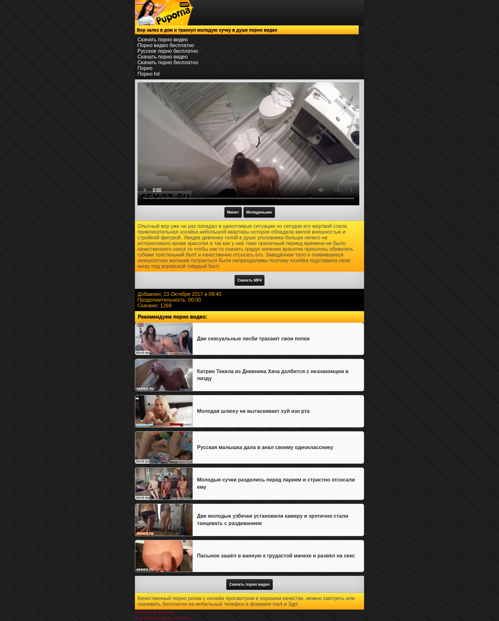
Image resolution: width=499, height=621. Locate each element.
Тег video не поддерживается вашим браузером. (248, 143)
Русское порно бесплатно (167, 51)
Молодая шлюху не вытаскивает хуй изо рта (253, 411)
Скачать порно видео (162, 39)
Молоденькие (259, 212)
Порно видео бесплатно (165, 45)
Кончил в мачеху (154, 612)
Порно (144, 68)
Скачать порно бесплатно (167, 62)
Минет (233, 212)
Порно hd (148, 74)
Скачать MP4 (249, 280)
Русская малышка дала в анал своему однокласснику (265, 447)
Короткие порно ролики (162, 618)
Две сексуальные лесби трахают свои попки (253, 338)
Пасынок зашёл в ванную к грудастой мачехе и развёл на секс (276, 555)
